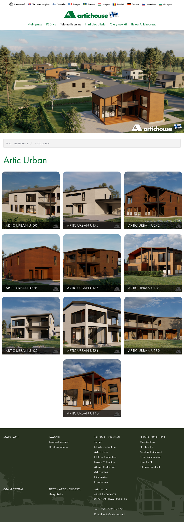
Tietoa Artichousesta (144, 24)
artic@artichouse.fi (114, 514)
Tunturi (98, 442)
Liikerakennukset (150, 467)
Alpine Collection (104, 467)
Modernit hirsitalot (151, 452)
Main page (34, 24)
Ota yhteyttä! (118, 24)
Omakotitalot (147, 442)
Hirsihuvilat (101, 477)
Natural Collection (105, 457)
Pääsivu (51, 24)
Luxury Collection (104, 462)
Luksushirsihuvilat (150, 457)
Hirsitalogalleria (95, 24)
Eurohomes (101, 482)
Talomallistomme (70, 24)
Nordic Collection (105, 447)
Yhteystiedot (56, 494)
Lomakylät (146, 462)
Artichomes (101, 472)
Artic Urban (42, 143)
